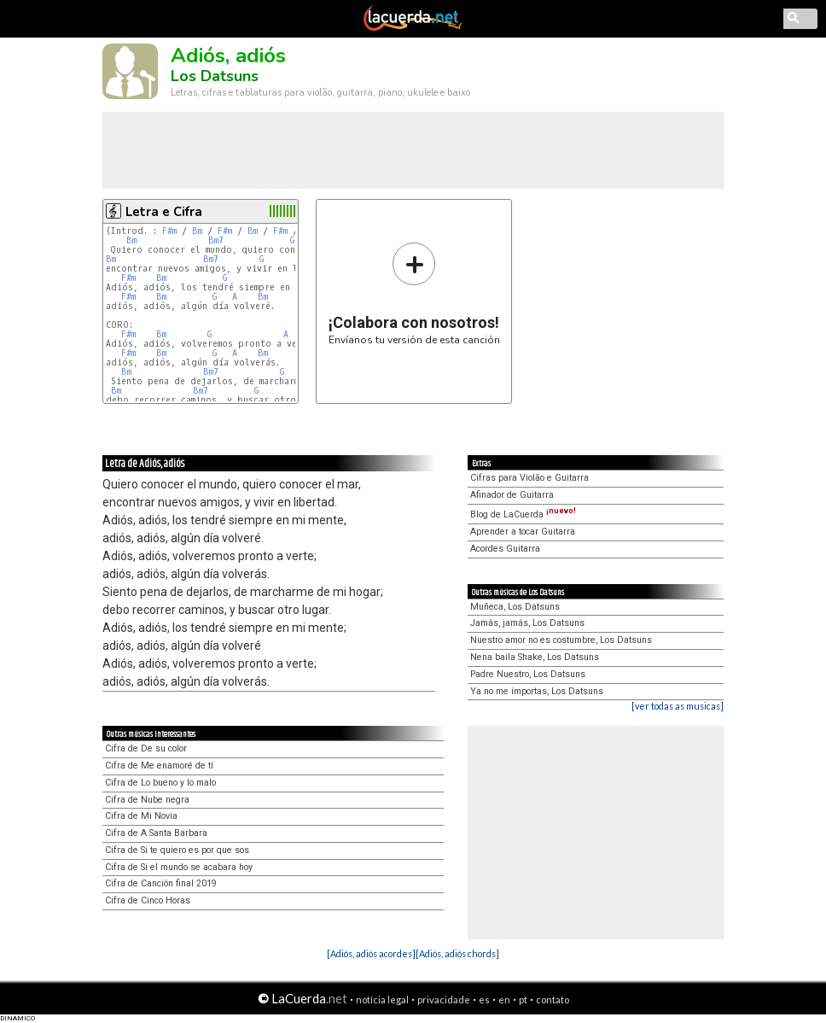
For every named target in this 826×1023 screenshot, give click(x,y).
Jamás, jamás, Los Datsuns (527, 622)
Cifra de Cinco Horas (147, 900)
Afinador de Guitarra (512, 494)
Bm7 (216, 240)
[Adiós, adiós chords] (457, 953)
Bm (197, 231)
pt (523, 999)
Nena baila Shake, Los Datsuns (534, 657)
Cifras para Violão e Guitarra (529, 477)
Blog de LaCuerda (523, 514)
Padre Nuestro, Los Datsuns (527, 674)
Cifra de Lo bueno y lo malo (160, 782)
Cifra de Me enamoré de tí (159, 765)
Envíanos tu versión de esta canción (414, 293)
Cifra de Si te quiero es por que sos (177, 850)
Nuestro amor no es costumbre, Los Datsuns (561, 640)
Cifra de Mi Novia (141, 815)
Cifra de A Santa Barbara (156, 833)
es (484, 999)
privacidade (443, 999)
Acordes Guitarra (505, 548)
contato (552, 999)
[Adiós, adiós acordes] (371, 953)
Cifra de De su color (146, 748)
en (504, 999)
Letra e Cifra (163, 211)
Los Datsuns (215, 76)
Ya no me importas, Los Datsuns (536, 691)
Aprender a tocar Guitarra (522, 531)
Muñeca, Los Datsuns (515, 606)
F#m (169, 231)
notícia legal (382, 999)
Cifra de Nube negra (147, 799)
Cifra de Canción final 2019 (161, 883)
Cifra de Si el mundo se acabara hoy (179, 867)
